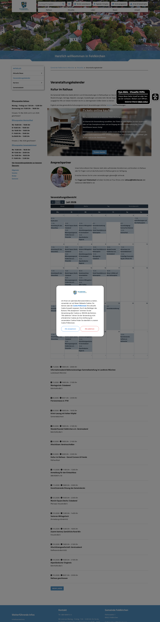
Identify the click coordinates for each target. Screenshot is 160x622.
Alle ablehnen (89, 329)
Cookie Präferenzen (80, 305)
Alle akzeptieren (70, 329)
